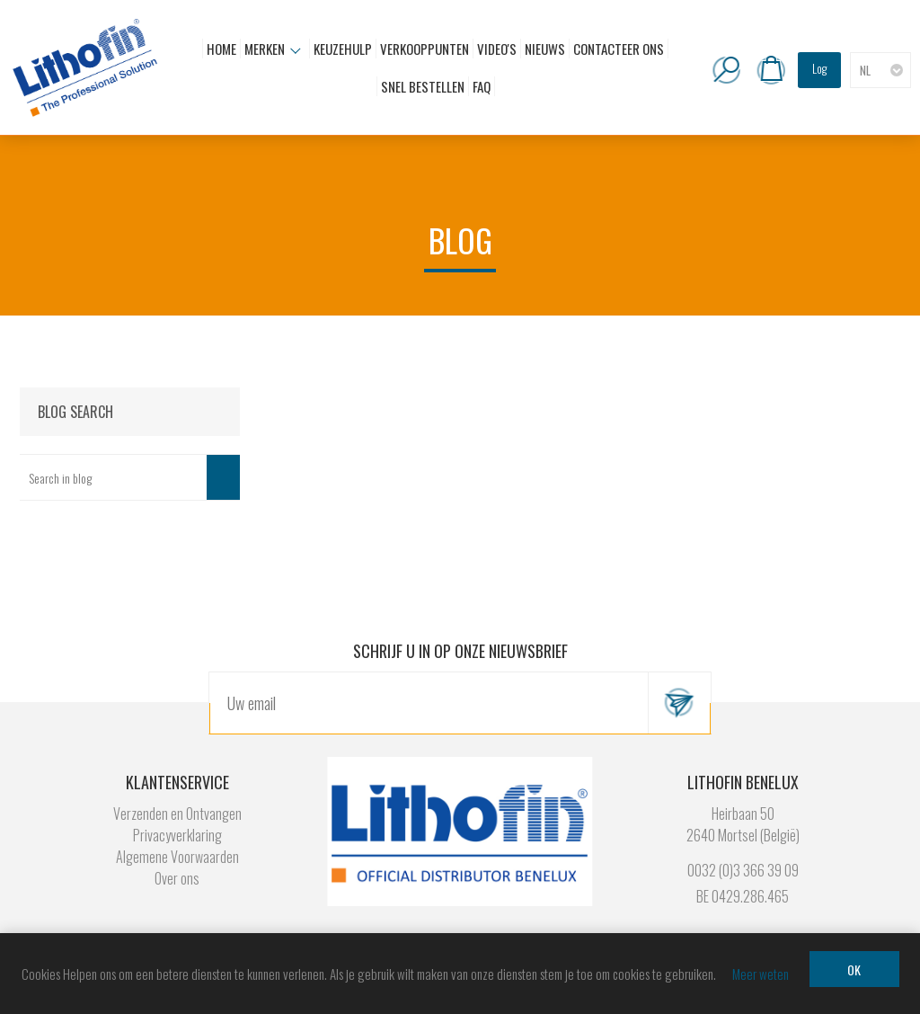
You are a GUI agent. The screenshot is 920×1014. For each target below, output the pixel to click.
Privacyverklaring (177, 835)
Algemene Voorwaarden (177, 856)
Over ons (177, 878)
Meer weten (760, 974)
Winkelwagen (771, 70)
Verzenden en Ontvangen (177, 813)
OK (854, 969)
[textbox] (113, 477)
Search (223, 477)
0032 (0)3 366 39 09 (743, 870)
